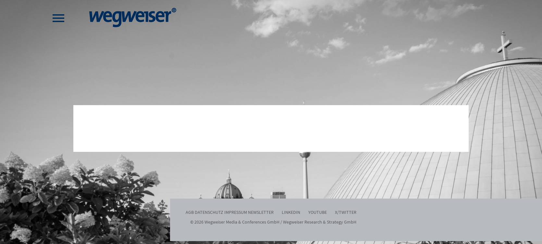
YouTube (317, 212)
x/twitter (345, 212)
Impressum (235, 212)
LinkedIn (291, 212)
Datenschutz (209, 212)
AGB (190, 212)
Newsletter (261, 212)
